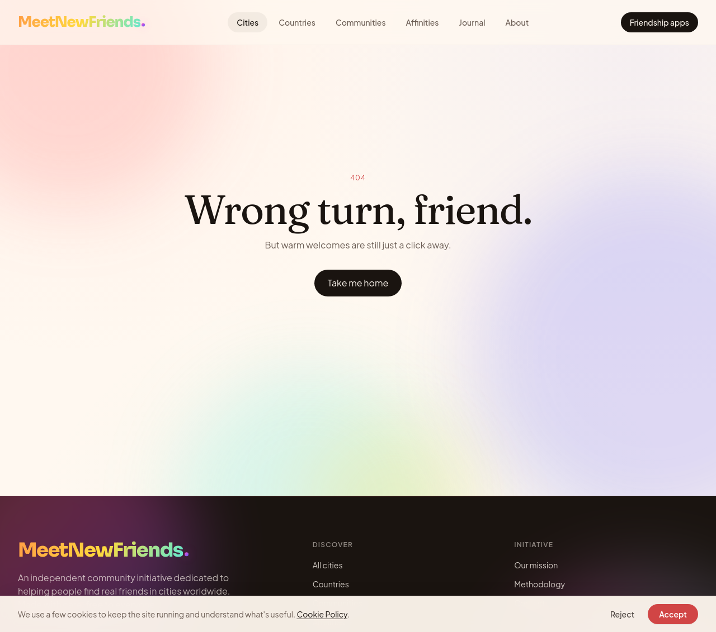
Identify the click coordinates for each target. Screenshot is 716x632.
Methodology (539, 584)
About (517, 22)
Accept (673, 614)
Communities (361, 22)
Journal (472, 22)
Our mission (536, 565)
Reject (622, 614)
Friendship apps (659, 22)
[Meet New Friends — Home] (81, 22)
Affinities (422, 22)
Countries (297, 22)
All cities (328, 565)
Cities (247, 22)
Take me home (358, 283)
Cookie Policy (321, 614)
